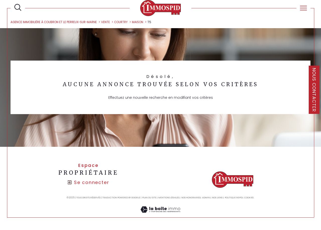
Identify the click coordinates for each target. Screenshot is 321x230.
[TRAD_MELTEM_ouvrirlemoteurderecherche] (18, 8)
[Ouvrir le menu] (303, 8)
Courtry (121, 22)
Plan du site (149, 197)
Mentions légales (168, 197)
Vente (105, 22)
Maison (137, 22)
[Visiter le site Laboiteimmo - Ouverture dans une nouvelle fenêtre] (160, 214)
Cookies (249, 197)
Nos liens (217, 197)
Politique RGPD (233, 197)
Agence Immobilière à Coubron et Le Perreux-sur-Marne (54, 22)
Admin (206, 197)
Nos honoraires (190, 197)
